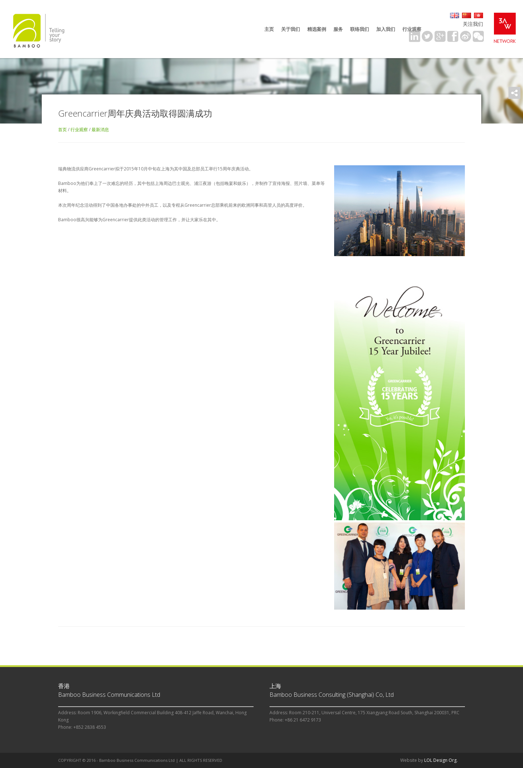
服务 (338, 29)
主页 (269, 29)
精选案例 (316, 29)
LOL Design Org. (441, 760)
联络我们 (359, 29)
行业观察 (411, 29)
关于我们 (290, 29)
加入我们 (385, 29)
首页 (62, 129)
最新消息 (100, 129)
